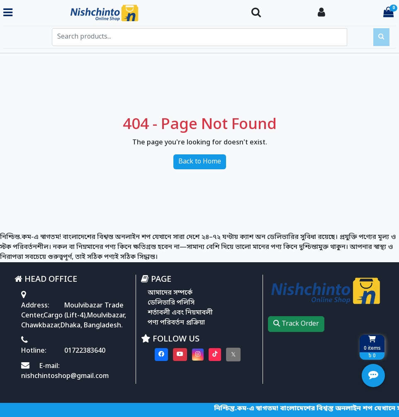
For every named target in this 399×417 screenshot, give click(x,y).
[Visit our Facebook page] (161, 354)
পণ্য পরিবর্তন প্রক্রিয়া (176, 322)
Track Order (296, 324)
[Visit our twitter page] (233, 354)
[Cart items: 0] (388, 13)
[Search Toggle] (256, 13)
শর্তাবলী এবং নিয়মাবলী (180, 312)
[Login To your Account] (321, 13)
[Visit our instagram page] (198, 355)
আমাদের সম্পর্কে (170, 293)
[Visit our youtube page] (180, 354)
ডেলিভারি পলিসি (171, 302)
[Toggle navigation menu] (7, 13)
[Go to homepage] (128, 13)
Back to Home (199, 161)
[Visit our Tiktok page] (215, 354)
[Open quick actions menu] (373, 375)
